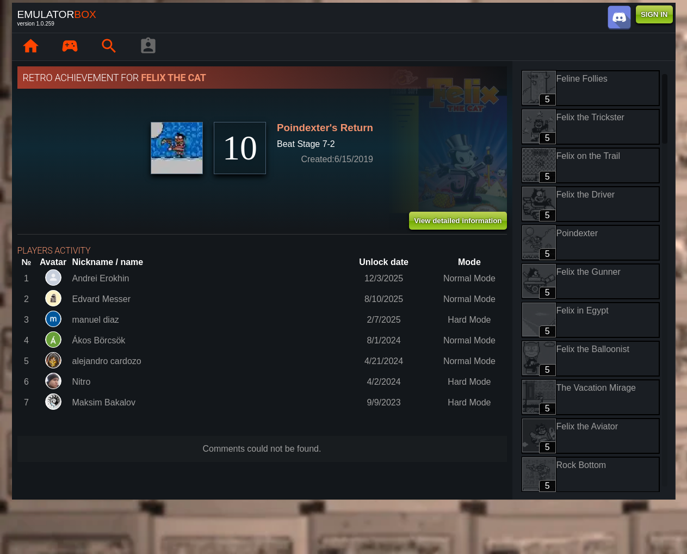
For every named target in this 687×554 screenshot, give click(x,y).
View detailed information (458, 221)
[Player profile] (148, 46)
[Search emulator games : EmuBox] (109, 46)
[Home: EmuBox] (31, 46)
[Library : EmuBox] (70, 46)
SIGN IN (654, 14)
